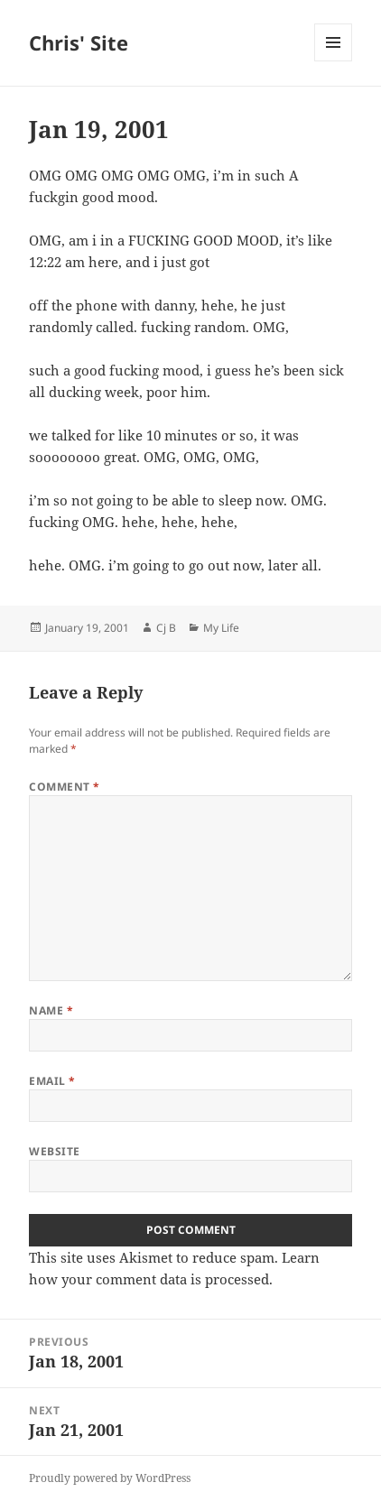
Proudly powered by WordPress (109, 1478)
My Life (221, 627)
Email (52, 1081)
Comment (64, 786)
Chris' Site (78, 42)
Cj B (166, 627)
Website (54, 1151)
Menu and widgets (333, 60)
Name (51, 1010)
